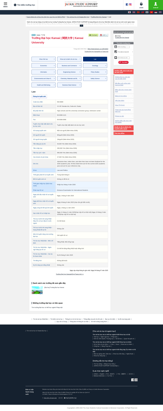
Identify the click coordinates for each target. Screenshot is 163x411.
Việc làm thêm (119, 100)
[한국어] (147, 12)
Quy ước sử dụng (62, 321)
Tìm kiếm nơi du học (56, 319)
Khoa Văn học (43, 59)
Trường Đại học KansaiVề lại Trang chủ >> (70, 274)
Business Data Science (69, 85)
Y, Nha (112, 344)
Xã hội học (119, 338)
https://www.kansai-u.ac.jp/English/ (98, 49)
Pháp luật (114, 337)
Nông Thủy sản (106, 346)
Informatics (43, 72)
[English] (134, 12)
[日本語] (129, 12)
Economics (43, 65)
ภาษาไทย (109, 376)
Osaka (38, 35)
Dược (117, 344)
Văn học (96, 337)
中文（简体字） (111, 374)
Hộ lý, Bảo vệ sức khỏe (101, 344)
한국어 (131, 374)
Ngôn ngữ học (105, 337)
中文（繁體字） (122, 374)
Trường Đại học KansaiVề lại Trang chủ (96, 51)
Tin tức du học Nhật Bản (40, 319)
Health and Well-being (43, 85)
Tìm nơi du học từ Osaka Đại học (36, 331)
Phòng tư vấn (119, 116)
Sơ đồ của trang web (124, 319)
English (102, 374)
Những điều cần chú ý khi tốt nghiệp (123, 121)
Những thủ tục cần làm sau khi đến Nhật (122, 78)
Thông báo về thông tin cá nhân (79, 321)
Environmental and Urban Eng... (44, 78)
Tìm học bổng (119, 133)
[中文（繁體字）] (142, 12)
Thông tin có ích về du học (73, 319)
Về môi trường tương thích (99, 321)
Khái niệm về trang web (49, 398)
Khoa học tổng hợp (99, 356)
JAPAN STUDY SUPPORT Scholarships (106, 366)
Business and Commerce (69, 65)
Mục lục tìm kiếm (110, 319)
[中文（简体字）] (138, 12)
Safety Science (95, 78)
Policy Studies (95, 72)
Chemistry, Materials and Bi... (69, 78)
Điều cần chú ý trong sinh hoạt (123, 90)
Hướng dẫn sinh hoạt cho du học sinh (123, 71)
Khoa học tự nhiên (126, 344)
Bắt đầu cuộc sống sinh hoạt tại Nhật (122, 84)
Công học (97, 346)
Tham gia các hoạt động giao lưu (123, 110)
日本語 (96, 374)
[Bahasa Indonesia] (156, 12)
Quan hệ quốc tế (129, 338)
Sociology (95, 65)
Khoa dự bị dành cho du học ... (69, 59)
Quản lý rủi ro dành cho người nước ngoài (123, 128)
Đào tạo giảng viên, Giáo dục (102, 354)
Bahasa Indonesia (99, 376)
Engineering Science (69, 72)
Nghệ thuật (129, 354)
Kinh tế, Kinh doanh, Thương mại (104, 338)
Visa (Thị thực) (120, 105)
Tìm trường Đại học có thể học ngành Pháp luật (47, 307)
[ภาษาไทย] (160, 12)
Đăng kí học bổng (121, 96)
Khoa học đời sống (118, 354)
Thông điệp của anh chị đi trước (92, 319)
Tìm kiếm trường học (24, 5)
